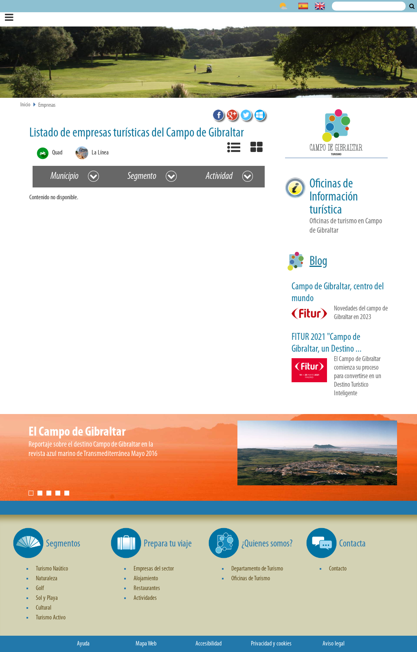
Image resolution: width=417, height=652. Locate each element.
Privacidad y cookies (271, 644)
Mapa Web (146, 644)
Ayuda (83, 644)
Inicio (25, 105)
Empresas (46, 105)
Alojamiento (146, 578)
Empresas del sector (154, 569)
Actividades (145, 598)
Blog (318, 261)
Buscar (412, 6)
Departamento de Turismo (257, 569)
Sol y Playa (47, 598)
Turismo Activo (51, 618)
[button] (336, 133)
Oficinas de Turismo (250, 578)
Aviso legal (334, 644)
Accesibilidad (208, 644)
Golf (40, 588)
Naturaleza (46, 578)
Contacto (338, 569)
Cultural (43, 608)
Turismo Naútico (52, 569)
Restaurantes (147, 588)
